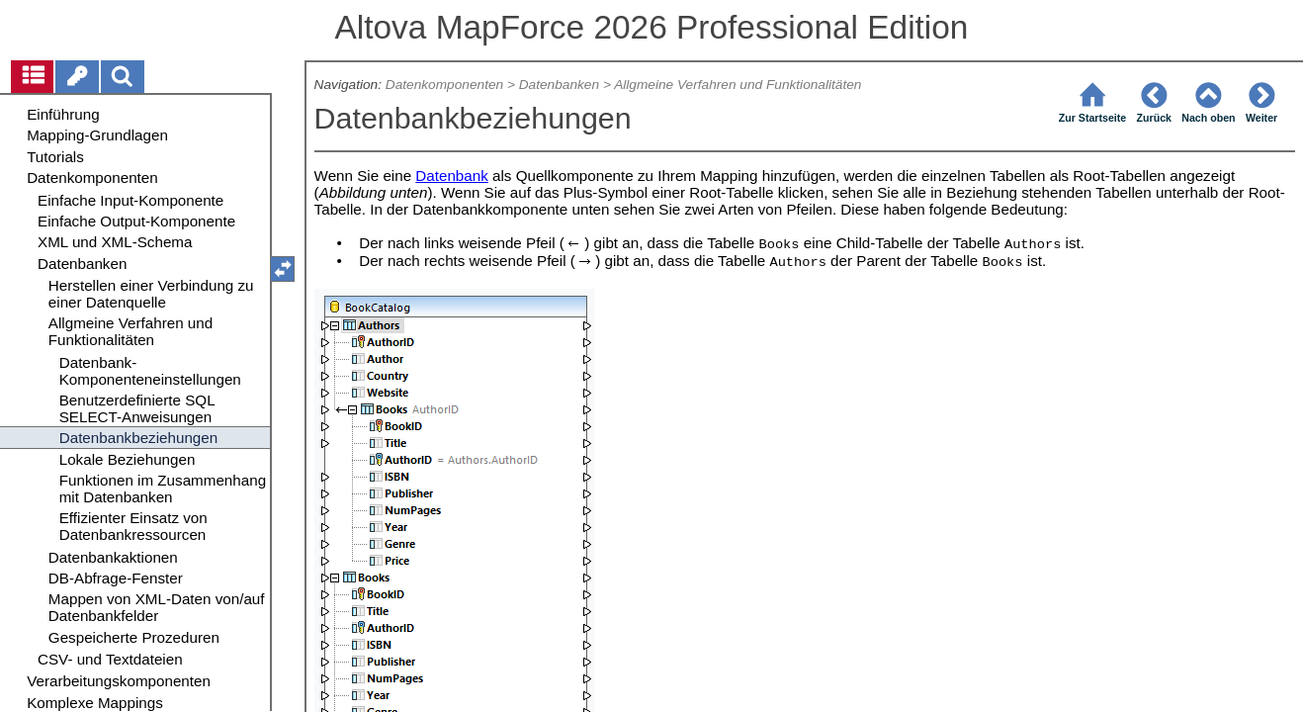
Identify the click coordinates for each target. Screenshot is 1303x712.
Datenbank (451, 175)
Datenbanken (559, 84)
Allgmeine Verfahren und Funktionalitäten (737, 84)
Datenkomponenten (444, 84)
